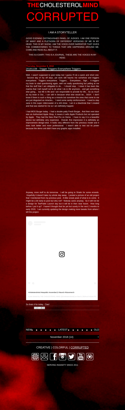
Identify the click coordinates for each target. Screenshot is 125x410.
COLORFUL (60, 347)
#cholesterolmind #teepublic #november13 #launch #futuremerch (51, 292)
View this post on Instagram (38, 260)
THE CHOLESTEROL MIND (50, 296)
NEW (29, 329)
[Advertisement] (67, 319)
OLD (96, 329)
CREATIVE (43, 347)
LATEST (63, 329)
